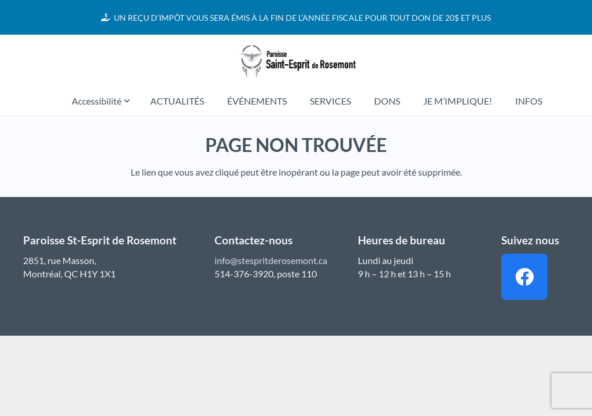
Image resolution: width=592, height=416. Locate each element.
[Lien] (295, 60)
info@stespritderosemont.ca (270, 260)
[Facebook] (524, 277)
